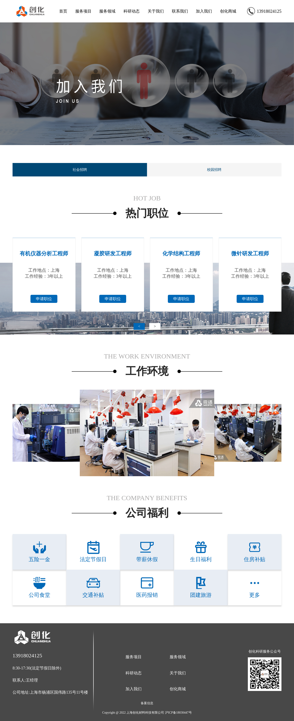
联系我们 (180, 11)
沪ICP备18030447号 (178, 712)
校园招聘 (214, 170)
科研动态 (131, 11)
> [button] (155, 326)
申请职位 (44, 299)
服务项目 (83, 11)
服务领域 (107, 11)
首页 (63, 11)
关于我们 (156, 11)
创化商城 (228, 11)
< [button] (139, 326)
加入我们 (204, 11)
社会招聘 (80, 170)
